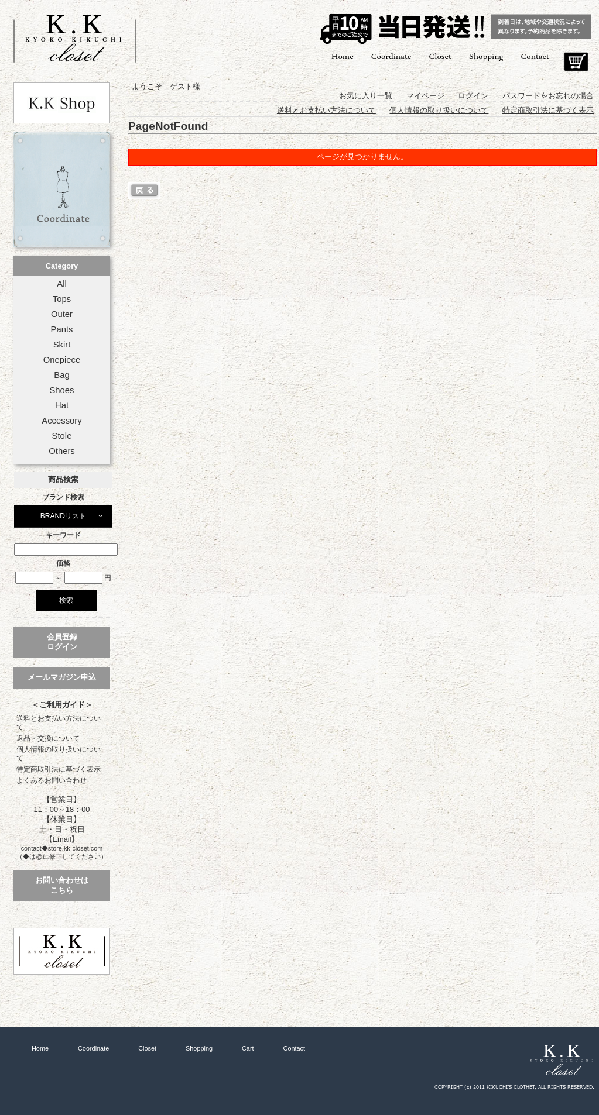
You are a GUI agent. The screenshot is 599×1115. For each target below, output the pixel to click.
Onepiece (61, 359)
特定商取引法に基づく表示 (58, 769)
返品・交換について (48, 738)
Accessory (61, 420)
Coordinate (391, 55)
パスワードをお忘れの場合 (548, 95)
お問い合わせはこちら (61, 885)
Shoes (61, 390)
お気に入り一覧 (365, 95)
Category (62, 265)
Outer (62, 314)
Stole (62, 436)
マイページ (425, 95)
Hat (62, 405)
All (61, 283)
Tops (62, 299)
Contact (535, 55)
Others (62, 451)
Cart (576, 62)
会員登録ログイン (62, 641)
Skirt (62, 344)
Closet (440, 55)
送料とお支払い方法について (58, 723)
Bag (61, 375)
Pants (62, 329)
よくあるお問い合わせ (51, 780)
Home (342, 55)
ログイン (473, 95)
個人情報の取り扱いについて (58, 754)
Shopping (486, 55)
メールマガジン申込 (62, 677)
